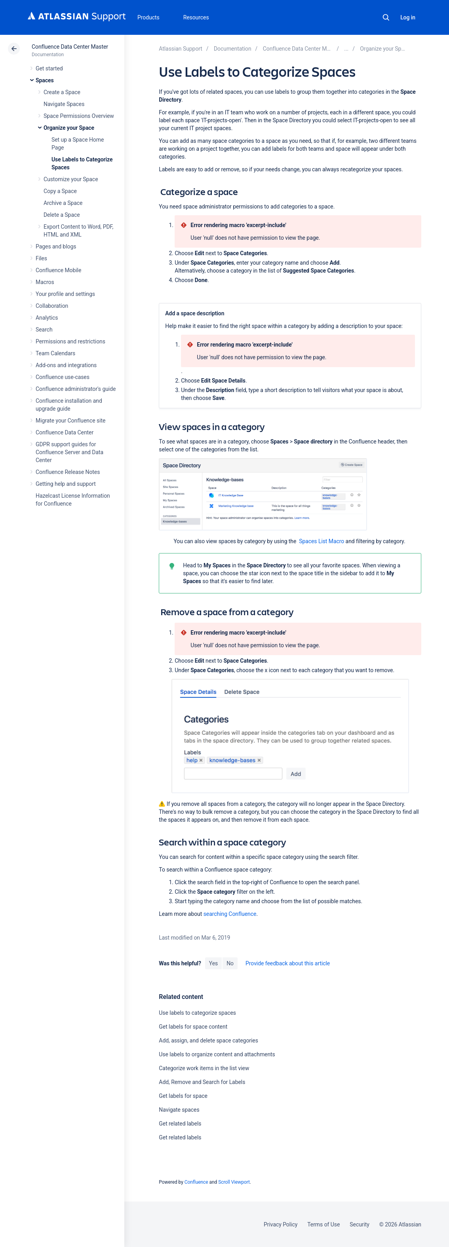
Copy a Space (60, 191)
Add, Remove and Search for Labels (202, 1082)
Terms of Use (323, 1224)
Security (359, 1224)
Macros (45, 282)
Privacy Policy (280, 1224)
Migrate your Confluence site (70, 420)
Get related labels (180, 1123)
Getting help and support (66, 484)
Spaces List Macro (321, 541)
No (230, 963)
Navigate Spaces (64, 104)
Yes (213, 963)
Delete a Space (62, 215)
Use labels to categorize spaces (197, 1013)
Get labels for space (183, 1096)
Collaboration (52, 306)
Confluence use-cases (62, 377)
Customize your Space (71, 179)
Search (386, 17)
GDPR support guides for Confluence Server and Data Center (69, 452)
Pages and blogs (56, 246)
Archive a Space (63, 203)
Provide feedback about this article (287, 963)
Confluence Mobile (58, 270)
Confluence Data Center (64, 432)
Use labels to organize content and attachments (217, 1054)
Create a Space (62, 92)
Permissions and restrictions (70, 341)
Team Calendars (55, 353)
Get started (49, 68)
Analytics (47, 318)
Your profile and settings (65, 294)
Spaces (45, 80)
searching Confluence (230, 914)
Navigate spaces (179, 1110)
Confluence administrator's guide (76, 389)
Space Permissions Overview (79, 116)
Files (41, 258)
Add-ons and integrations (66, 365)
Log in (407, 17)
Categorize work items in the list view (204, 1068)
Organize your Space (69, 128)
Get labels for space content (193, 1026)
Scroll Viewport (234, 1182)
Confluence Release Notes (68, 472)
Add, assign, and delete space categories (208, 1040)
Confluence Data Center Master (70, 47)
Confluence (196, 1182)
